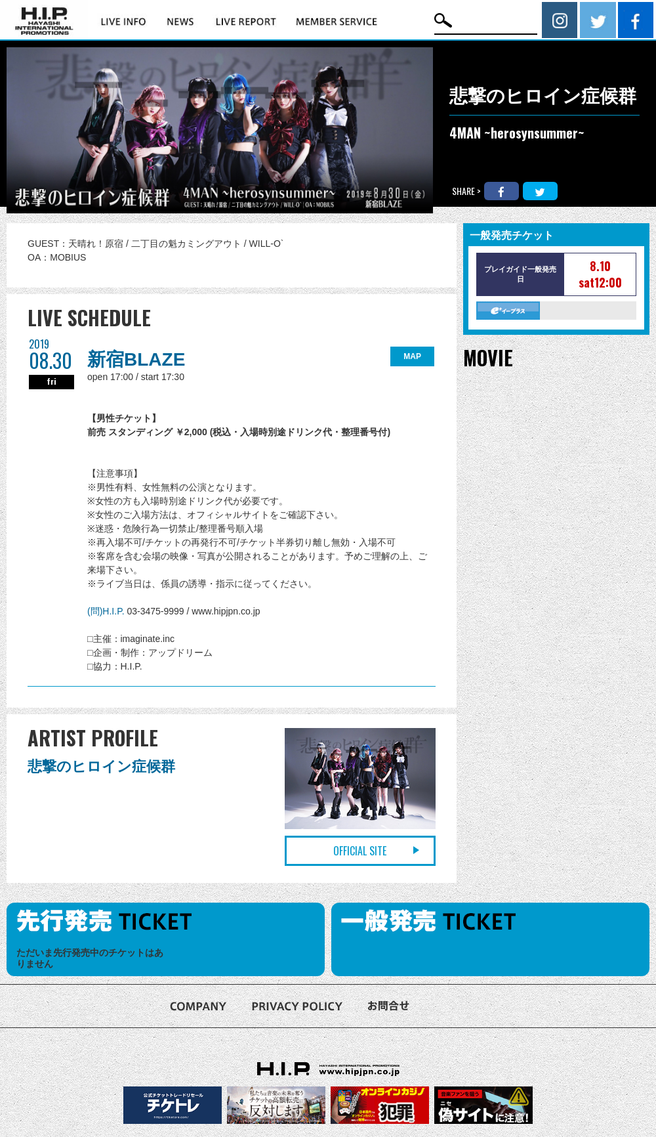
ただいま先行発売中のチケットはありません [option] (89, 958)
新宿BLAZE (136, 359)
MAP (412, 356)
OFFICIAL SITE (359, 851)
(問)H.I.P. (107, 611)
